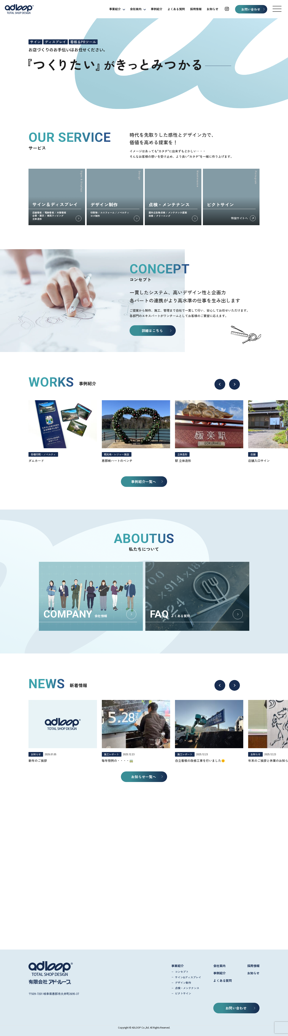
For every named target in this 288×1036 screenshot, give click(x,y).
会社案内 (135, 9)
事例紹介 (156, 9)
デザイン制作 (183, 983)
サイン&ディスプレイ (188, 977)
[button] (277, 9)
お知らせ (212, 9)
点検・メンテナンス (187, 988)
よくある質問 (176, 9)
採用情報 (196, 9)
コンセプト (181, 972)
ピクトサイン (183, 993)
